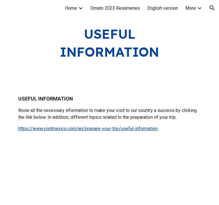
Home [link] (71, 8)
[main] (109, 43)
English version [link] (162, 8)
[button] (212, 8)
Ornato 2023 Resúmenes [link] (115, 8)
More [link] (190, 8)
